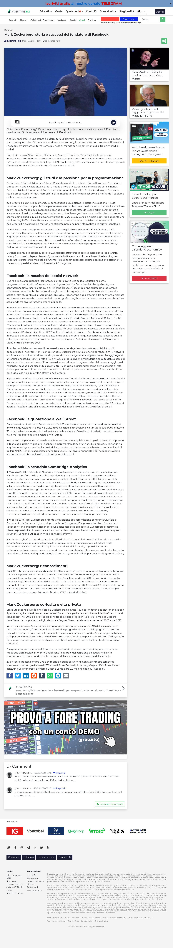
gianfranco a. (23, 772)
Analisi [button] (12, 20)
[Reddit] (34, 675)
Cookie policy (87, 921)
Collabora (29, 857)
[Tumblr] (42, 675)
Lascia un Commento (110, 804)
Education (46, 11)
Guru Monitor (108, 11)
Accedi (160, 12)
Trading (92, 20)
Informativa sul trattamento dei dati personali (130, 917)
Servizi (73, 20)
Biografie (8, 30)
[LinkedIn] (26, 675)
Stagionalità (126, 11)
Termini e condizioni (56, 921)
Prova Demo (128, 19)
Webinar (62, 20)
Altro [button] (140, 11)
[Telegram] (58, 675)
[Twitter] (18, 675)
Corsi (82, 20)
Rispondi (59, 773)
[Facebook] (9, 675)
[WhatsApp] (50, 675)
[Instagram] (22, 847)
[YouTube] (8, 847)
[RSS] (48, 847)
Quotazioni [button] (73, 11)
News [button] (23, 20)
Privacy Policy (101, 921)
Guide (58, 11)
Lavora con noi (46, 857)
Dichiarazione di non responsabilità (63, 917)
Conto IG (91, 11)
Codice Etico (73, 921)
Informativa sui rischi (91, 917)
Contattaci (13, 857)
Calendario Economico (42, 20)
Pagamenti (65, 857)
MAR (105, 917)
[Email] (66, 675)
